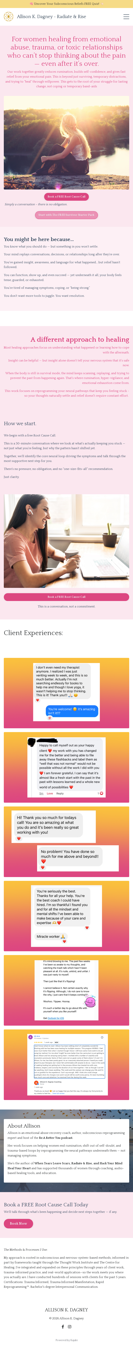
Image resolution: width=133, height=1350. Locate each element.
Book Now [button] (18, 1224)
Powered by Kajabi (67, 1340)
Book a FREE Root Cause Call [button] (67, 196)
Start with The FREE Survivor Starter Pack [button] (66, 215)
